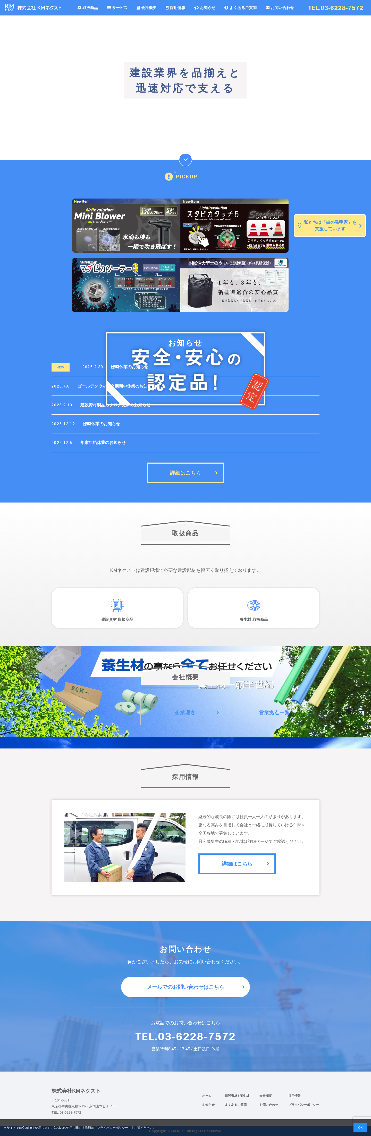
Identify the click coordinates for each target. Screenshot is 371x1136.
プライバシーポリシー (303, 1105)
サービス (117, 7)
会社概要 (147, 7)
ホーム (207, 1096)
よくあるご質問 (240, 7)
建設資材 (231, 1096)
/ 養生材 (243, 1096)
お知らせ (204, 7)
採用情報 (175, 7)
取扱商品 (87, 7)
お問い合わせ (280, 7)
